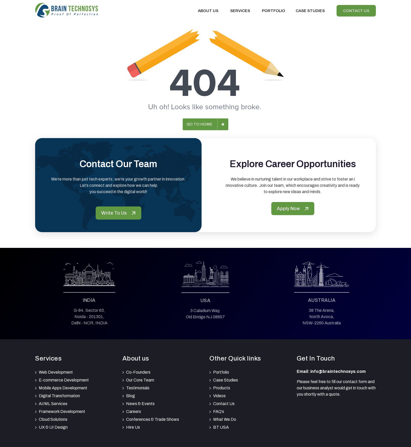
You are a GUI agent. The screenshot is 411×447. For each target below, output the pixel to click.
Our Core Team (140, 380)
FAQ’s (218, 411)
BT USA (221, 427)
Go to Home (200, 124)
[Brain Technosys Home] (66, 9)
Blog (130, 396)
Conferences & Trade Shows (152, 419)
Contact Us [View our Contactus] (356, 11)
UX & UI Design (53, 427)
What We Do (224, 419)
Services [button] (240, 11)
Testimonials (137, 388)
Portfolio (221, 372)
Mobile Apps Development (63, 388)
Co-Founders (138, 372)
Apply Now (293, 208)
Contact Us (224, 403)
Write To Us (118, 213)
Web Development (56, 372)
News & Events (140, 403)
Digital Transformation (59, 396)
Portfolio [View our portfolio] (273, 11)
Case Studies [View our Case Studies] (310, 11)
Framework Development (62, 411)
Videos (219, 396)
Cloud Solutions (53, 419)
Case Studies (225, 380)
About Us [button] (209, 11)
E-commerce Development (64, 380)
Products (221, 388)
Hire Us (133, 427)
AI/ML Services (53, 403)
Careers (133, 411)
